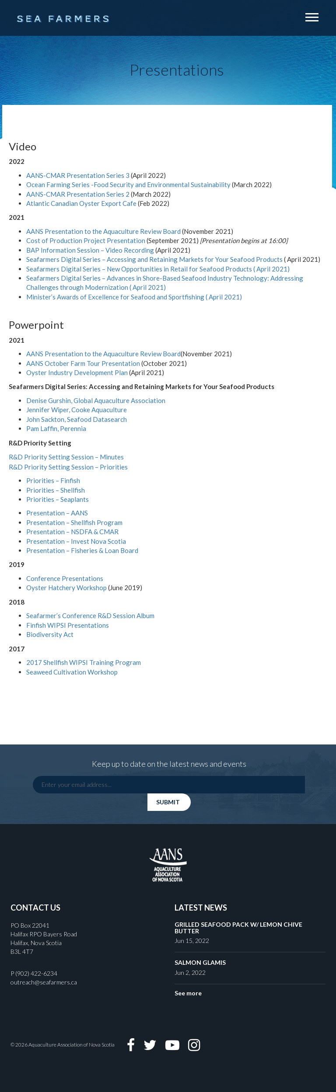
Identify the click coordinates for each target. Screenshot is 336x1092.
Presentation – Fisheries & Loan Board (82, 550)
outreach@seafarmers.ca (43, 982)
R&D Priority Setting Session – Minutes (66, 457)
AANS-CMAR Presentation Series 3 (78, 175)
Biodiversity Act (50, 634)
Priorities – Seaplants (57, 499)
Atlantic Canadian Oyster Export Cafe (81, 203)
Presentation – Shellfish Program (74, 522)
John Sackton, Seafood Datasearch (76, 419)
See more (188, 993)
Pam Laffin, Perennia (56, 428)
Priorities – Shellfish (55, 490)
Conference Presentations (64, 578)
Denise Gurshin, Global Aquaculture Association (95, 400)
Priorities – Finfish (53, 480)
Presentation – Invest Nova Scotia (76, 541)
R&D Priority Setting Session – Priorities (68, 467)
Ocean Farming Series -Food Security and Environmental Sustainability (128, 184)
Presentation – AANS (57, 513)
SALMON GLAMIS (200, 962)
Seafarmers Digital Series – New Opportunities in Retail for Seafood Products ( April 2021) (158, 269)
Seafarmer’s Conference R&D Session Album (90, 615)
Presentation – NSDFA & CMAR (72, 532)
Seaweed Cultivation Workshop (72, 672)
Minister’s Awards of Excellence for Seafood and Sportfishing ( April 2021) (134, 297)
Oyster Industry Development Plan (77, 372)
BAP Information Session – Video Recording (90, 250)
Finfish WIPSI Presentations (67, 625)
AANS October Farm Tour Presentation (83, 363)
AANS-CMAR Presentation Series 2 (78, 194)
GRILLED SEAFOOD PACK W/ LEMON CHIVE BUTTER (238, 928)
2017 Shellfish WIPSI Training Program (83, 662)
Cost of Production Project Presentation (86, 240)
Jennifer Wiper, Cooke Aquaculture (76, 410)
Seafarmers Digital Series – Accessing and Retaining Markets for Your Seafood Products (154, 259)
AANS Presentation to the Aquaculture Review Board (104, 231)
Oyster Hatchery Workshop (66, 587)
